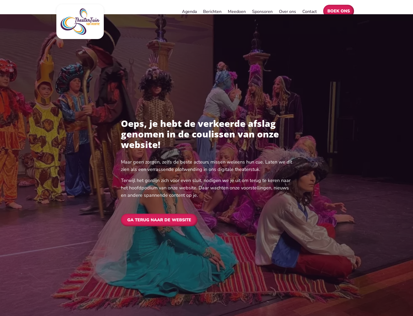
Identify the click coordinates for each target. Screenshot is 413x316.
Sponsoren (262, 12)
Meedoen (237, 12)
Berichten (212, 12)
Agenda (189, 12)
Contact (309, 12)
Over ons (287, 12)
